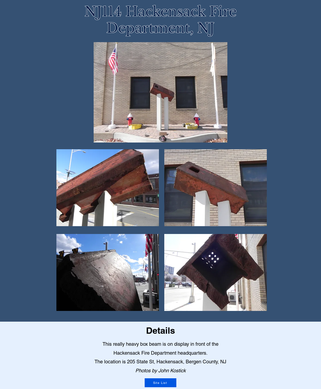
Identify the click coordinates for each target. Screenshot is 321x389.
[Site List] (160, 382)
